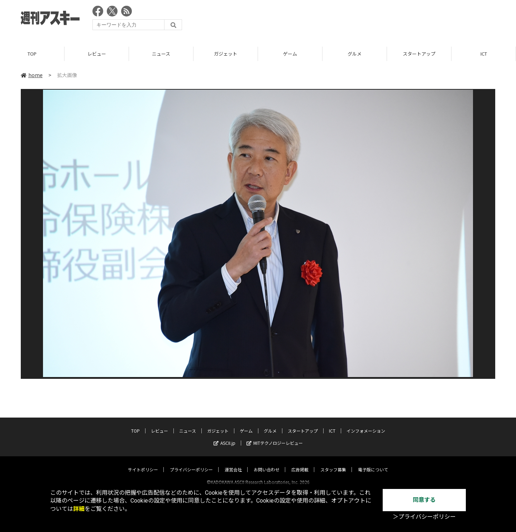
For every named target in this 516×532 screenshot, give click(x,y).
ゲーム (290, 53)
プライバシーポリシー (191, 463)
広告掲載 (300, 463)
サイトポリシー (143, 463)
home (32, 75)
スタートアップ (419, 53)
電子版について (373, 463)
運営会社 (233, 463)
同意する (424, 499)
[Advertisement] (364, 20)
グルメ (355, 53)
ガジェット (225, 53)
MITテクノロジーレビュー (275, 436)
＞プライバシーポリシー (424, 516)
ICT (484, 53)
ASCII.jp (224, 436)
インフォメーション (366, 424)
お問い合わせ (267, 463)
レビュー (96, 53)
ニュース (161, 53)
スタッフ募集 (333, 463)
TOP (32, 53)
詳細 (79, 508)
